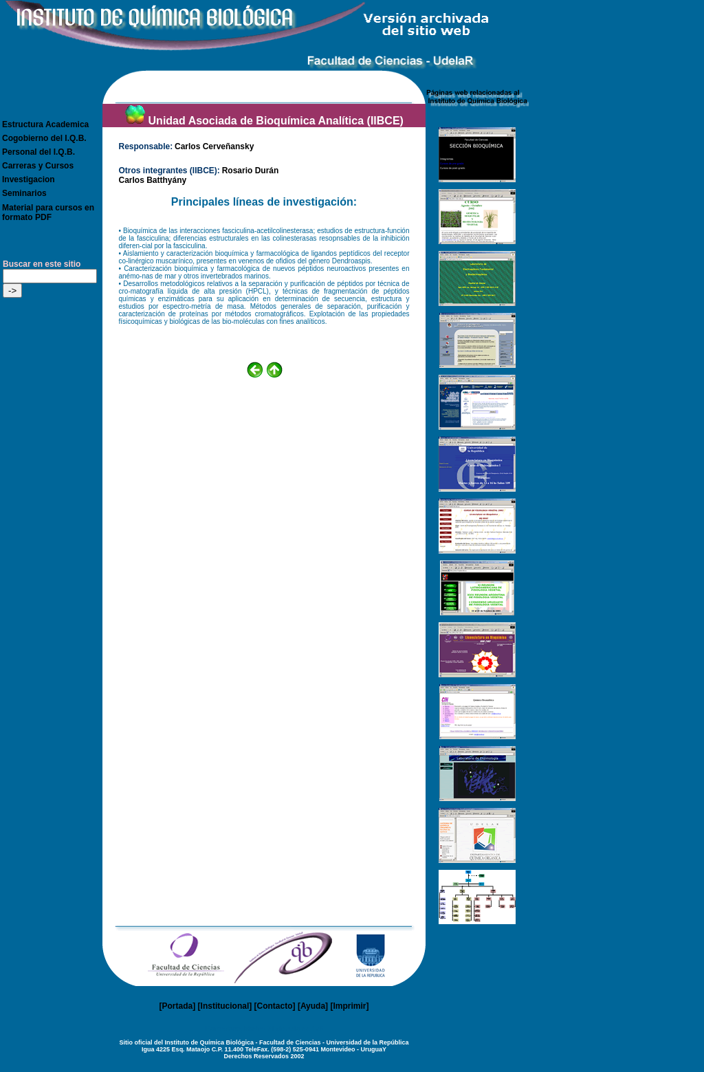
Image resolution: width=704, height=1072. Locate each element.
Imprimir (349, 1006)
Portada (177, 1006)
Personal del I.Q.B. (38, 152)
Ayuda (312, 1006)
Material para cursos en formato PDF (48, 212)
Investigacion (28, 179)
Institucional (225, 1006)
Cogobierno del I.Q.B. (44, 138)
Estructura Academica (45, 124)
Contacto (275, 1006)
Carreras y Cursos (38, 166)
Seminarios (24, 193)
